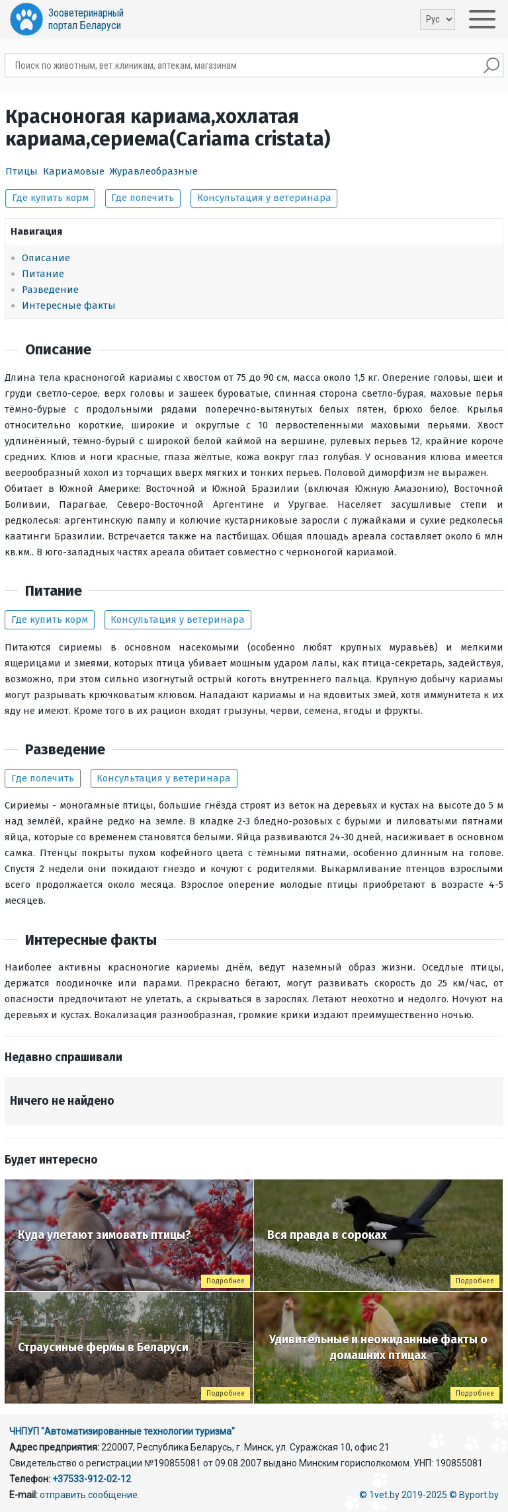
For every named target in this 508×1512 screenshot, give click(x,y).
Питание (43, 274)
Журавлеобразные (153, 171)
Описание (46, 258)
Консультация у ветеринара (264, 198)
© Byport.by (474, 1495)
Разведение (50, 290)
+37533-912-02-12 (91, 1479)
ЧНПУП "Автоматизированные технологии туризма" (122, 1431)
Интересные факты (69, 305)
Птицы (21, 171)
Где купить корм (50, 198)
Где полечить (142, 198)
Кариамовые (74, 171)
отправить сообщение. (90, 1495)
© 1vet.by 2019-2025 (403, 1495)
